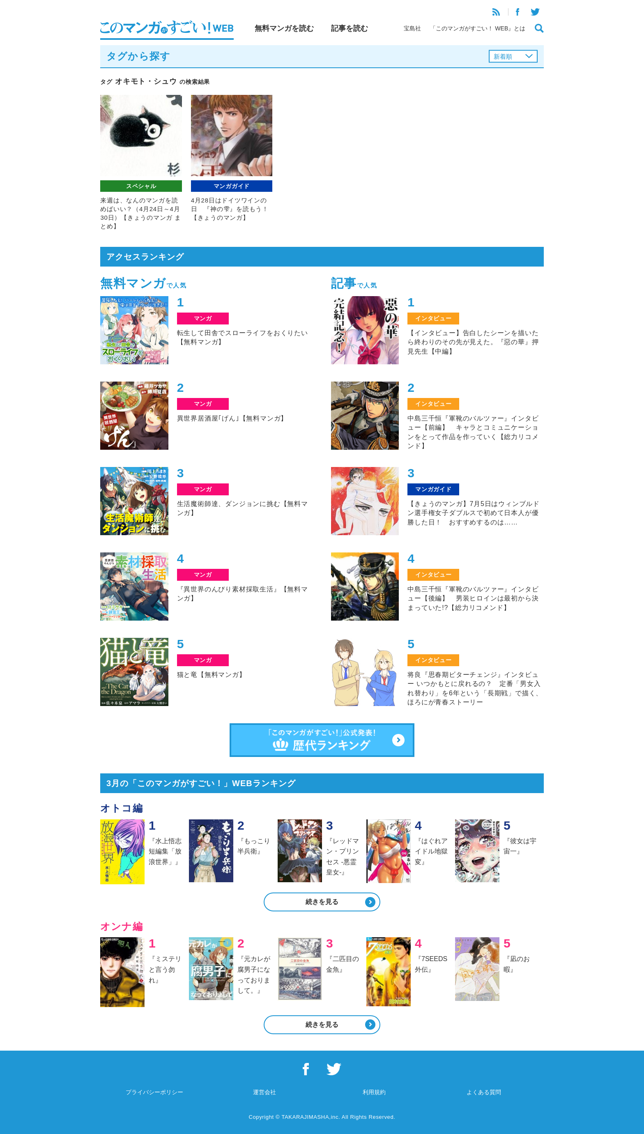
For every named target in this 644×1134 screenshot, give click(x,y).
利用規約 (374, 1092)
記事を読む (349, 28)
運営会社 (264, 1092)
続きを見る (322, 901)
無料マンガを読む (284, 28)
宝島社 (412, 28)
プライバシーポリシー (154, 1092)
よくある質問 (484, 1092)
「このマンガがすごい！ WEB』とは (477, 28)
